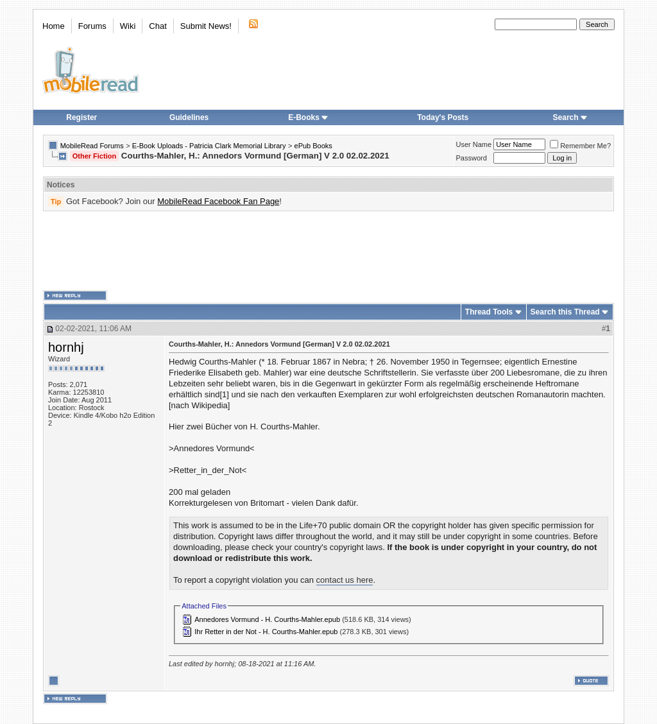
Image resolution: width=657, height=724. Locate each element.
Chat (157, 26)
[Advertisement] (328, 251)
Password (471, 158)
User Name (474, 144)
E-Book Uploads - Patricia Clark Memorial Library (209, 146)
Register (81, 117)
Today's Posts (442, 117)
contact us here (344, 580)
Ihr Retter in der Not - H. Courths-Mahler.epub (265, 631)
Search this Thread (565, 311)
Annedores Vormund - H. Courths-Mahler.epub (267, 619)
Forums (92, 26)
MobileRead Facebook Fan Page (218, 201)
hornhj (66, 347)
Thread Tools (489, 311)
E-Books (308, 117)
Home (53, 26)
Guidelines (189, 117)
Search (570, 117)
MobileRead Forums (92, 146)
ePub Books (313, 146)
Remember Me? (580, 146)
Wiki (128, 26)
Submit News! (206, 26)
